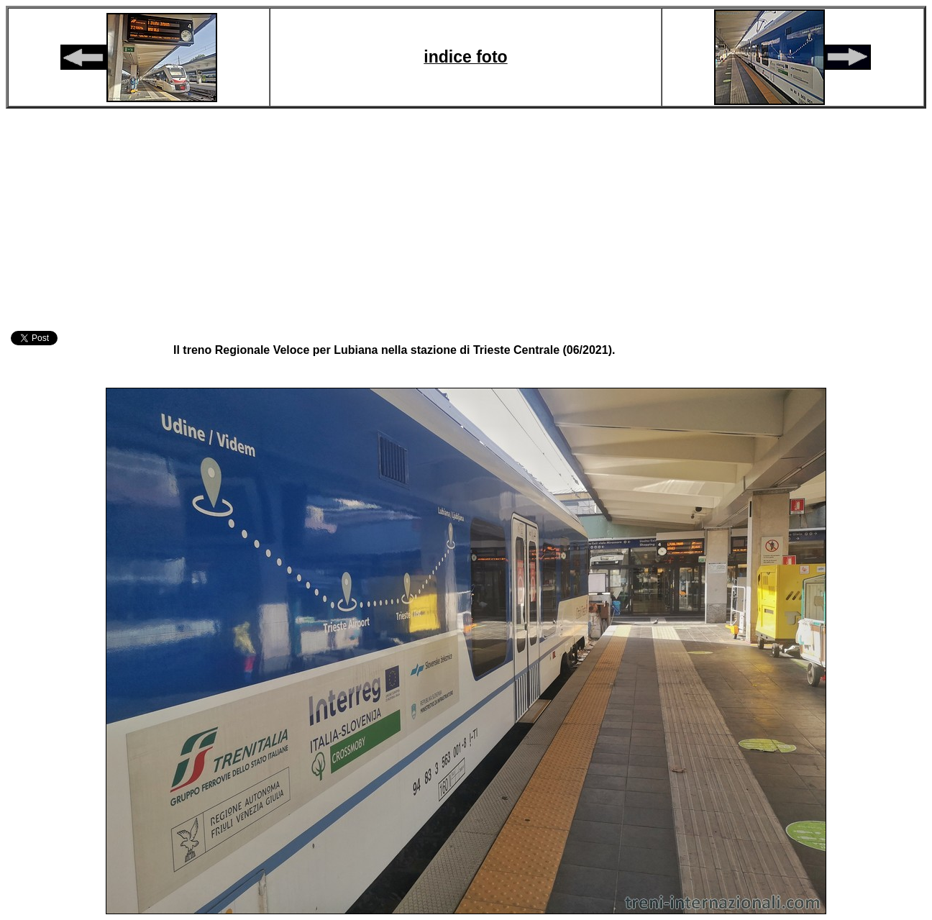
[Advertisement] (466, 217)
